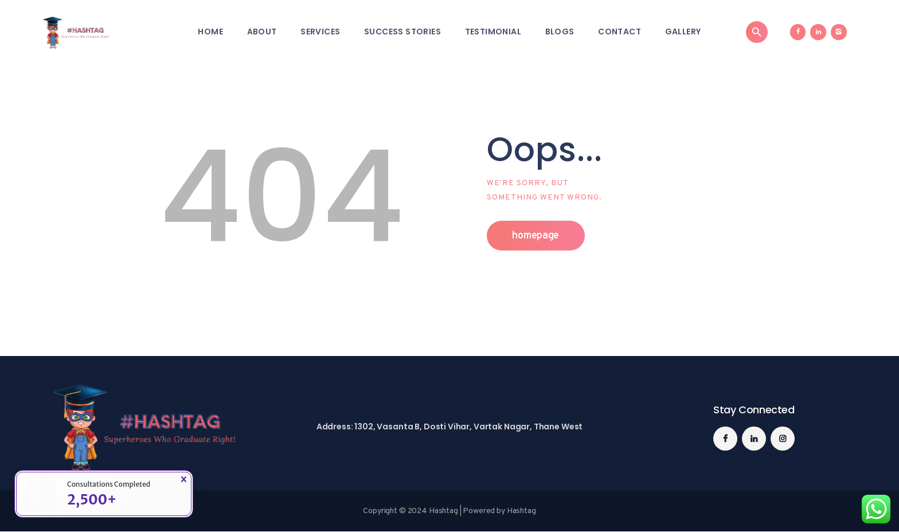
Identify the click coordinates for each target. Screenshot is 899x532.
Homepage (535, 235)
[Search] (757, 32)
